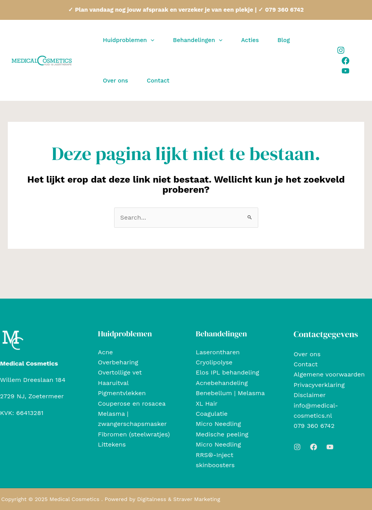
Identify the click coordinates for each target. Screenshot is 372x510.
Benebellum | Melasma (230, 393)
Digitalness (151, 499)
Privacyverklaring (319, 385)
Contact (306, 364)
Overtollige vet (120, 372)
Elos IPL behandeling (227, 372)
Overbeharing (118, 362)
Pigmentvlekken (122, 393)
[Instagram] (341, 50)
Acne (105, 352)
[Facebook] (345, 61)
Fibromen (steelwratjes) (134, 434)
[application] (150, 40)
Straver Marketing (196, 499)
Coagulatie (212, 413)
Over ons (307, 354)
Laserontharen (218, 352)
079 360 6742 (314, 425)
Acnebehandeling (222, 383)
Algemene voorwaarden (329, 374)
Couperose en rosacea (132, 403)
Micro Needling (218, 423)
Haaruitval (113, 383)
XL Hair (207, 403)
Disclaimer (310, 395)
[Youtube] (345, 71)
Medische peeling (222, 434)
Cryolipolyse (214, 362)
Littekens (112, 444)
